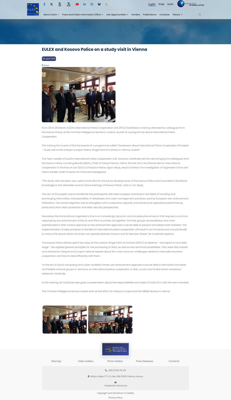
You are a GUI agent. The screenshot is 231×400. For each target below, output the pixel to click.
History (176, 14)
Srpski (170, 4)
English (152, 4)
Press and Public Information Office (81, 14)
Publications (149, 14)
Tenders (135, 14)
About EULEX (50, 14)
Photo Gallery (115, 361)
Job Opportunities (116, 14)
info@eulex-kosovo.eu (115, 385)
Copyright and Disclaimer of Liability (115, 393)
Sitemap (56, 361)
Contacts (164, 14)
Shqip (161, 4)
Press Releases (144, 361)
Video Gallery (85, 361)
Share (45, 65)
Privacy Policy (116, 397)
